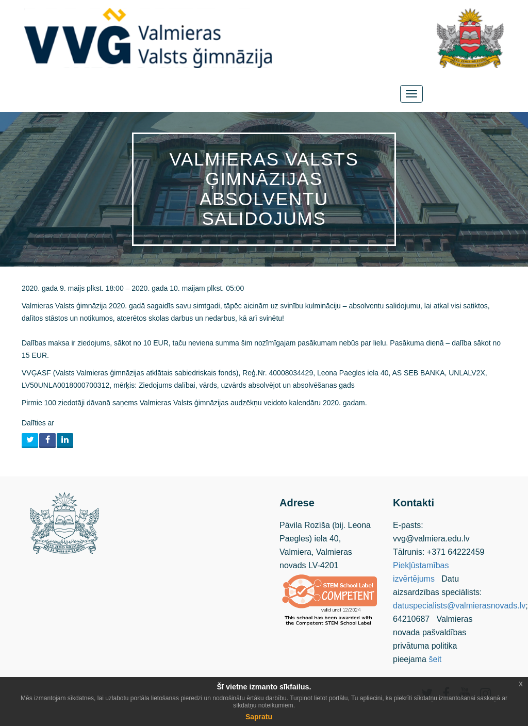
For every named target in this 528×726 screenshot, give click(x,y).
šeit (434, 659)
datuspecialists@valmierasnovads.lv (459, 605)
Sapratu (258, 717)
